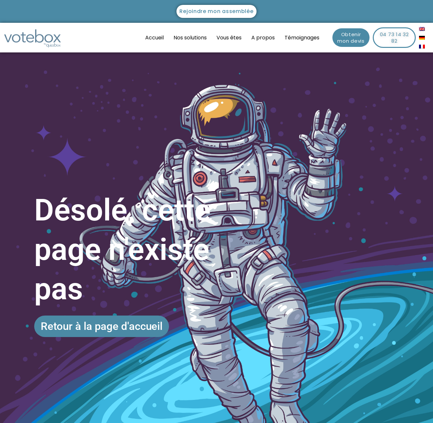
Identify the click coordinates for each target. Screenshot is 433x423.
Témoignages (302, 37)
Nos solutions (190, 37)
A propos (263, 37)
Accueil (154, 37)
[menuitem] (422, 28)
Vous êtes (229, 37)
